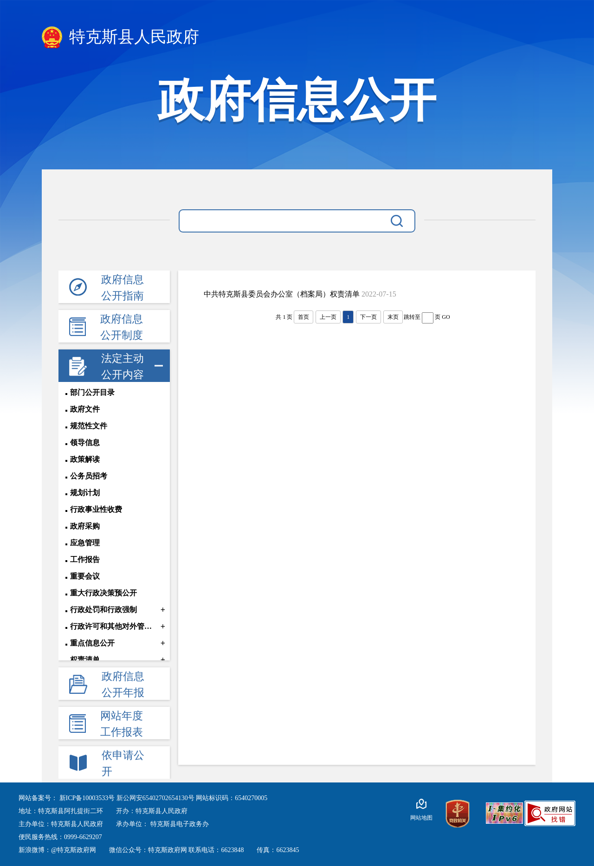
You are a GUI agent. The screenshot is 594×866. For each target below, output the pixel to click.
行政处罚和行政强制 (103, 610)
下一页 (368, 317)
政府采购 (85, 526)
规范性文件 (88, 426)
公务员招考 (88, 476)
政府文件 (85, 409)
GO (446, 317)
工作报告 (85, 559)
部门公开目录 (92, 392)
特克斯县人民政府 (120, 37)
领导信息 (85, 442)
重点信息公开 (92, 643)
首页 (303, 317)
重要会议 (85, 576)
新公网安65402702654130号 (156, 798)
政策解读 (85, 459)
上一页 (328, 317)
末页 (393, 317)
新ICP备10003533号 (87, 798)
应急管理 (85, 543)
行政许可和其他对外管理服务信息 (114, 626)
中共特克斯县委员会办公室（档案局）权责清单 (282, 294)
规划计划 (85, 493)
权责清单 (85, 660)
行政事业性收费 (96, 509)
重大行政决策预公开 (103, 593)
